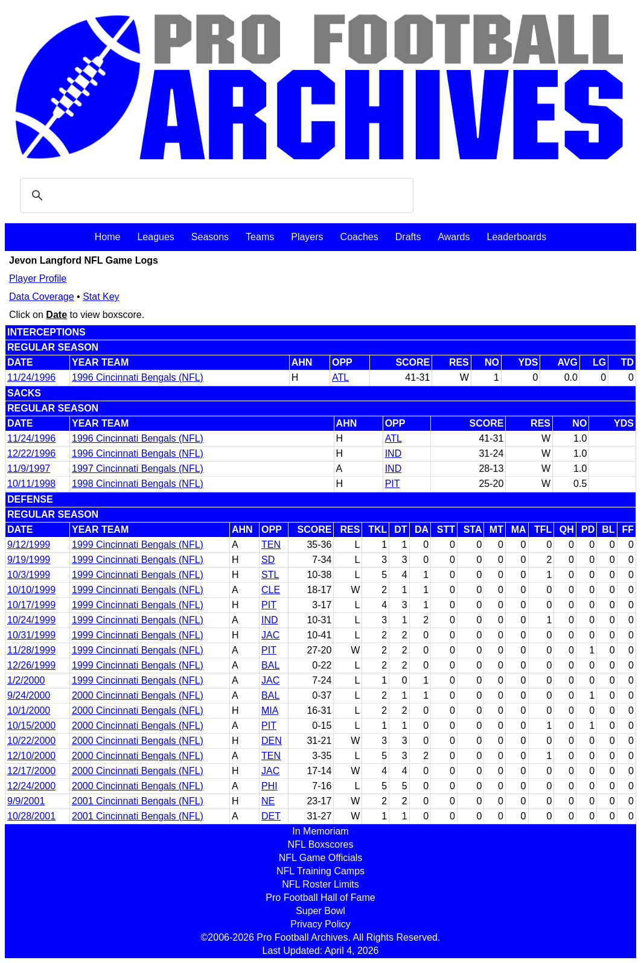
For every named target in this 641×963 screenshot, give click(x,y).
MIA (269, 710)
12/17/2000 (31, 771)
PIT (392, 483)
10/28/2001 (31, 816)
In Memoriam (320, 831)
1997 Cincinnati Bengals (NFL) (137, 468)
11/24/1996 (31, 377)
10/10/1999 (31, 590)
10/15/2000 (31, 725)
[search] (214, 195)
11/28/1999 (31, 650)
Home (108, 237)
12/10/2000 (31, 756)
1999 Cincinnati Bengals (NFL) (137, 544)
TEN (271, 544)
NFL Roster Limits (320, 884)
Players (307, 237)
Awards (454, 237)
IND (393, 453)
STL (270, 575)
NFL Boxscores (321, 844)
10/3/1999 (28, 575)
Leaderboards (516, 237)
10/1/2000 (28, 710)
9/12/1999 (28, 544)
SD (268, 560)
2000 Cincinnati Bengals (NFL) (137, 695)
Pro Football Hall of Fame (320, 897)
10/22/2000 (31, 741)
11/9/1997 (28, 468)
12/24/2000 (31, 786)
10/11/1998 (31, 483)
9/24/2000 (28, 695)
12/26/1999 (31, 665)
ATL (340, 377)
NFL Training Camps (320, 871)
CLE (270, 590)
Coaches (359, 237)
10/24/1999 (31, 620)
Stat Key (101, 296)
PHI (269, 786)
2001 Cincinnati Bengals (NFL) (137, 801)
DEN (271, 741)
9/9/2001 (26, 801)
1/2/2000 (26, 680)
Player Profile (37, 278)
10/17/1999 (31, 605)
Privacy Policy (320, 924)
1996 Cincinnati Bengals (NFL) (137, 377)
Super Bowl (320, 911)
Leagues (155, 237)
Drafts (408, 237)
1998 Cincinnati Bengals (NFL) (137, 483)
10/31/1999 (31, 635)
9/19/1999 (28, 560)
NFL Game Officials (321, 858)
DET (271, 816)
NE (268, 801)
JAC (270, 635)
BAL (270, 665)
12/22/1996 (31, 453)
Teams (260, 237)
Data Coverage (41, 296)
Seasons (210, 237)
